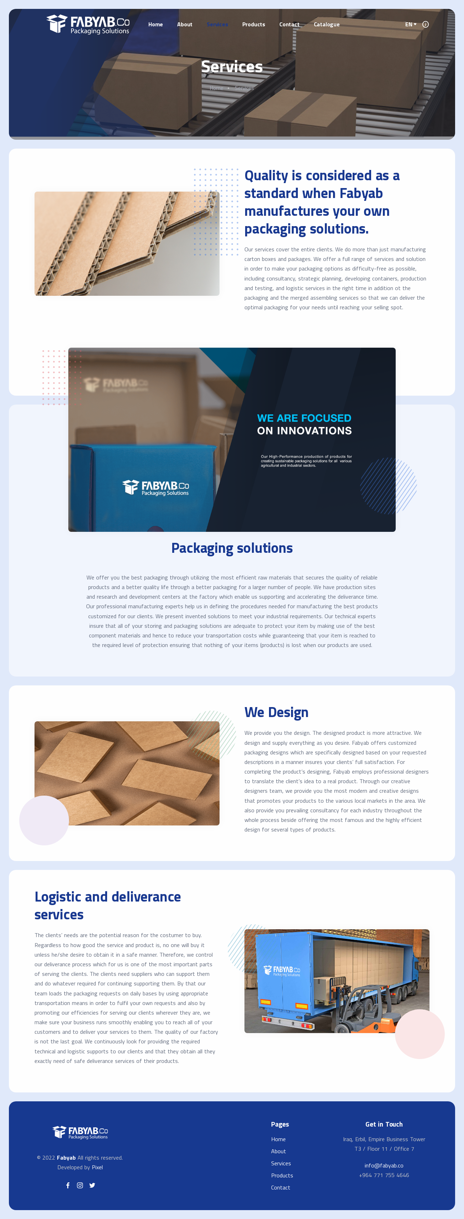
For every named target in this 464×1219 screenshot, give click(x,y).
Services (217, 24)
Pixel (97, 1167)
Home (155, 24)
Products (253, 24)
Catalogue (327, 24)
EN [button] (408, 24)
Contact (289, 24)
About (185, 24)
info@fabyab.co (384, 1165)
